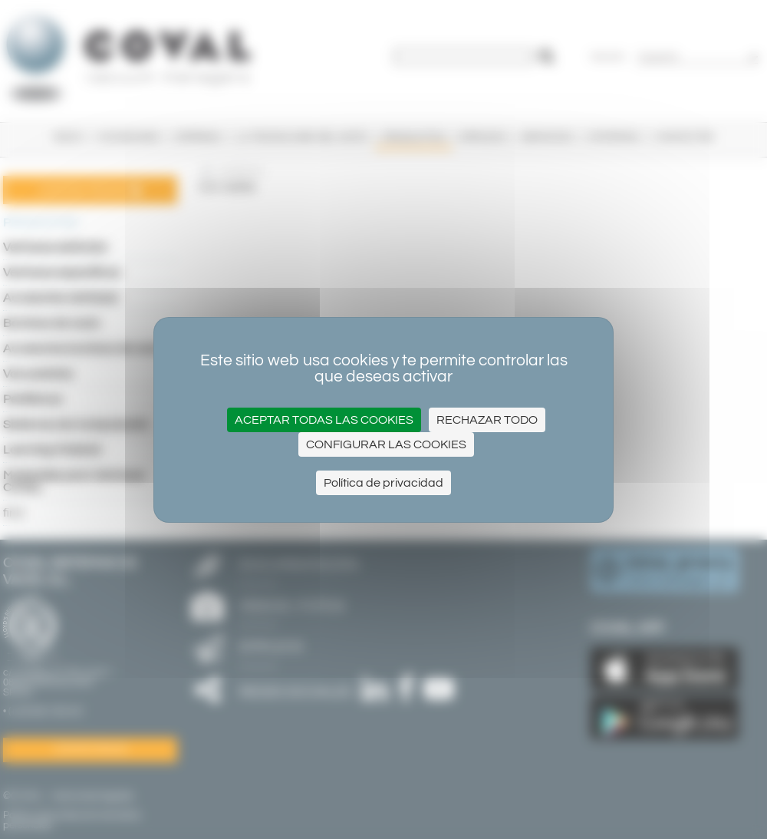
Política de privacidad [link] (383, 483)
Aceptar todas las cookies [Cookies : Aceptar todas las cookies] (324, 420)
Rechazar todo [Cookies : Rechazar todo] (487, 420)
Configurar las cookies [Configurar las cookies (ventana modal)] (386, 444)
